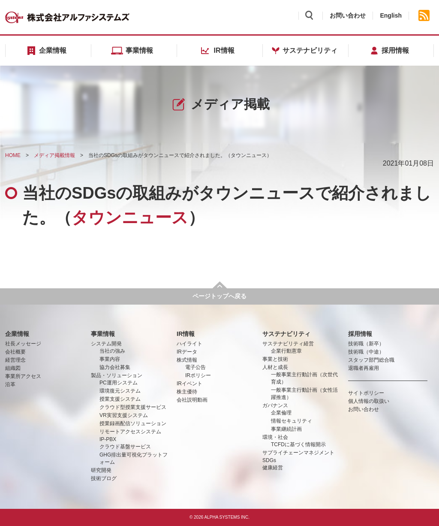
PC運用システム (118, 383)
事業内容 (109, 359)
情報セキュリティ (291, 421)
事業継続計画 (286, 429)
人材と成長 (275, 367)
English (391, 15)
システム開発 (106, 344)
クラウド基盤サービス (125, 447)
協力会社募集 (114, 367)
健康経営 (272, 468)
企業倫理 (281, 413)
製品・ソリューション (116, 375)
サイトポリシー (366, 393)
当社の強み (112, 351)
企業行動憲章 (286, 351)
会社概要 (15, 352)
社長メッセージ (23, 344)
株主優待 (187, 392)
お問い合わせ (348, 15)
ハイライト (189, 344)
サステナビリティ (286, 333)
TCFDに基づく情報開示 (298, 444)
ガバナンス (275, 405)
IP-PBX (107, 439)
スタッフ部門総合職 (371, 360)
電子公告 (195, 367)
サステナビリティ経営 (288, 344)
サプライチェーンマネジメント (298, 453)
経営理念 (15, 360)
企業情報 (17, 333)
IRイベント (189, 384)
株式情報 (187, 360)
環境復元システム (120, 391)
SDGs (269, 460)
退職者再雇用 (363, 368)
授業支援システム (120, 399)
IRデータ (187, 352)
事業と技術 (275, 359)
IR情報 (186, 333)
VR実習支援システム (123, 415)
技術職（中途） (366, 352)
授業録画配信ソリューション (132, 423)
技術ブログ (104, 478)
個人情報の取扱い (368, 401)
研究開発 (101, 470)
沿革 (10, 384)
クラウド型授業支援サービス (132, 407)
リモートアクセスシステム (130, 432)
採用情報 (360, 333)
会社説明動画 (192, 400)
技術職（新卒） (366, 344)
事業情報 (103, 333)
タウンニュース (249, 155)
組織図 (13, 368)
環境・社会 (275, 437)
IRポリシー (198, 375)
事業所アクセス (23, 376)
